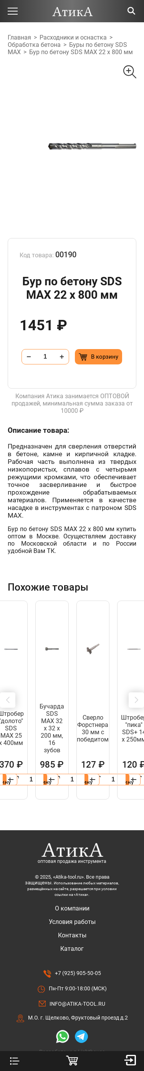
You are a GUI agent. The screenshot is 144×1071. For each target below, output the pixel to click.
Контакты (72, 920)
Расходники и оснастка (73, 37)
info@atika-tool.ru (77, 989)
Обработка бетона (34, 44)
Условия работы (72, 907)
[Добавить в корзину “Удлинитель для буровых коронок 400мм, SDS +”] (101, 765)
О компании (72, 893)
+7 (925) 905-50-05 (78, 958)
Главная (19, 37)
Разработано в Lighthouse (72, 1037)
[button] (7, 692)
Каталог (72, 934)
